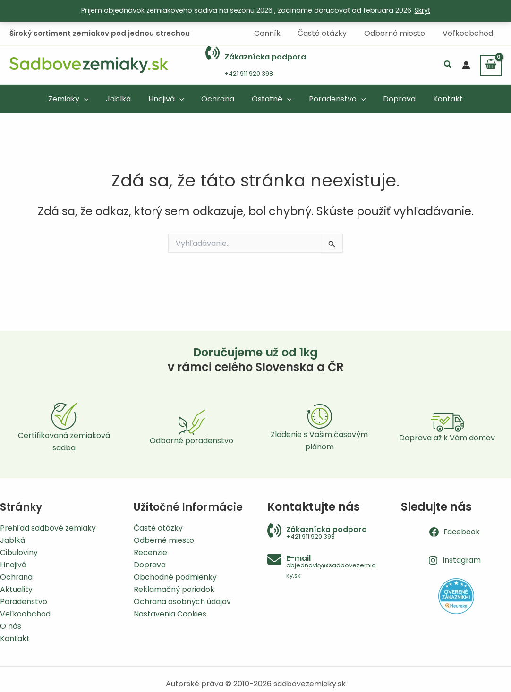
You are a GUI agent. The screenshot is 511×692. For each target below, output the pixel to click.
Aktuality (16, 588)
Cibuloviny (19, 551)
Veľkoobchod (25, 613)
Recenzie (150, 551)
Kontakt (15, 638)
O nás (10, 625)
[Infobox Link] (255, 65)
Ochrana (16, 576)
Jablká (12, 538)
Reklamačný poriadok (174, 588)
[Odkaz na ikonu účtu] (466, 64)
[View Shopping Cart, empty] (491, 64)
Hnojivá (13, 563)
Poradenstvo (24, 601)
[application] (91, 98)
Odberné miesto (164, 538)
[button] (448, 65)
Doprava (150, 563)
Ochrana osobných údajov (182, 601)
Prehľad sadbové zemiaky (48, 526)
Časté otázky (158, 526)
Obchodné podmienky (175, 576)
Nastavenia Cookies (170, 613)
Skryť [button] (422, 10)
